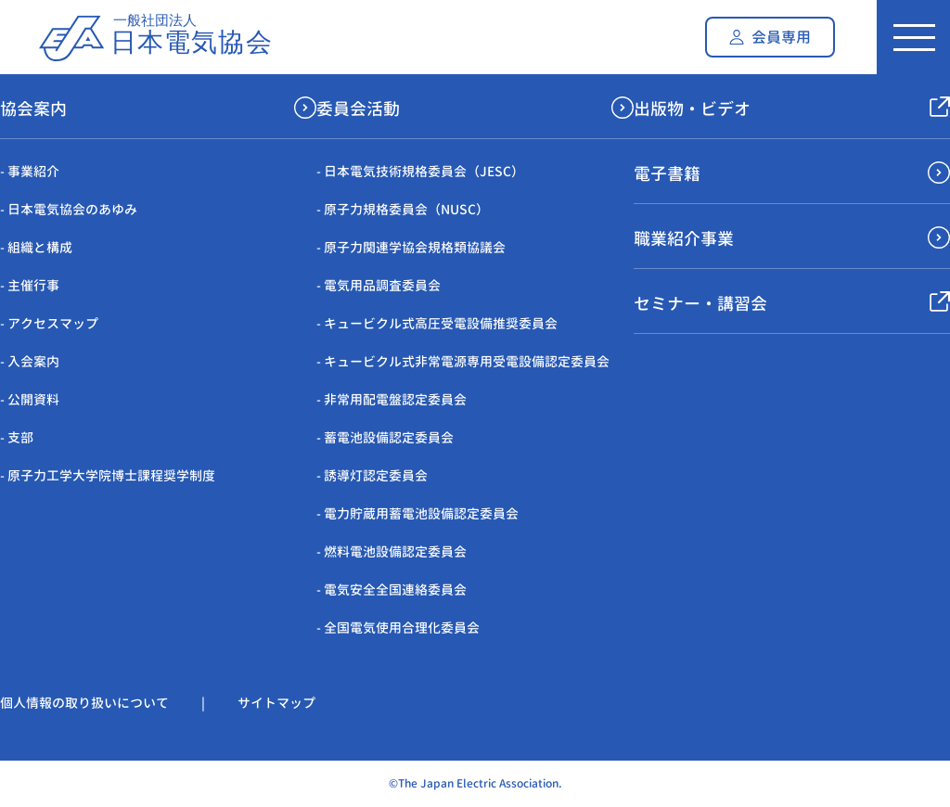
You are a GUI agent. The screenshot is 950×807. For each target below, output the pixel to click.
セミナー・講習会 (700, 303)
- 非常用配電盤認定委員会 (391, 399)
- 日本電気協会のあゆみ (68, 209)
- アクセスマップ (49, 323)
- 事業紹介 (29, 171)
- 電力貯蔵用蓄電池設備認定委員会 (417, 513)
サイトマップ (276, 702)
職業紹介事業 (684, 238)
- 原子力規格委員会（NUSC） (402, 209)
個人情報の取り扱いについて (84, 702)
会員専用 (781, 37)
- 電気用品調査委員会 (378, 285)
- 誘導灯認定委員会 (372, 475)
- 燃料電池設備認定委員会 (391, 551)
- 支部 (16, 437)
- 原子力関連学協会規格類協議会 (411, 247)
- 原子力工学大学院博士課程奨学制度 (107, 475)
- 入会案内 (29, 361)
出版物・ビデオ (692, 109)
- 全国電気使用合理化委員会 (398, 627)
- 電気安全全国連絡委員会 (391, 589)
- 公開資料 (29, 399)
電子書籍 (667, 174)
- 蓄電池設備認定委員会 (385, 437)
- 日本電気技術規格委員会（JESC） (420, 171)
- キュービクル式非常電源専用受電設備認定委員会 (463, 361)
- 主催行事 (29, 285)
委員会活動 (358, 109)
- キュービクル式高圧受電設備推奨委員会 (437, 323)
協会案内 (33, 109)
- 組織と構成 (36, 247)
